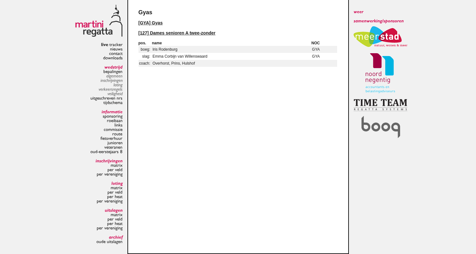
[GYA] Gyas (151, 22)
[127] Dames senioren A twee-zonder (177, 32)
